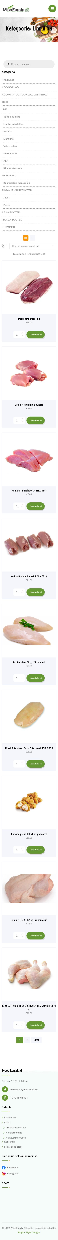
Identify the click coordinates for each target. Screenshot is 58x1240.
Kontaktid (9, 1141)
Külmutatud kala (12, 168)
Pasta (6, 204)
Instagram (10, 1173)
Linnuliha (8, 138)
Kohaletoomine (14, 1132)
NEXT (36, 1040)
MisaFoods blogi (13, 1146)
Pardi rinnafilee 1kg (29, 318)
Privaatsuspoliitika (16, 1127)
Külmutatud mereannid (16, 182)
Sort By (4, 246)
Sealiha (7, 131)
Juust (6, 197)
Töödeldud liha (11, 116)
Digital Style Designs (29, 1232)
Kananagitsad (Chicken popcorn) (29, 834)
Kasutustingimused (16, 1137)
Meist (7, 1122)
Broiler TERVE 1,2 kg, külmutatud (29, 920)
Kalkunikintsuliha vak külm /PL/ (29, 576)
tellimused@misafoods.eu (24, 1089)
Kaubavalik (10, 1117)
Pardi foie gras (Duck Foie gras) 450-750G (29, 748)
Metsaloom (10, 153)
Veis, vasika (10, 146)
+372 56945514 (19, 1097)
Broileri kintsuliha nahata (29, 404)
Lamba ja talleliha (13, 123)
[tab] (25, 238)
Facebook (10, 1167)
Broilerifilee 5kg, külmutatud (29, 662)
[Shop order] (32, 246)
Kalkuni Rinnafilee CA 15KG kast (29, 490)
